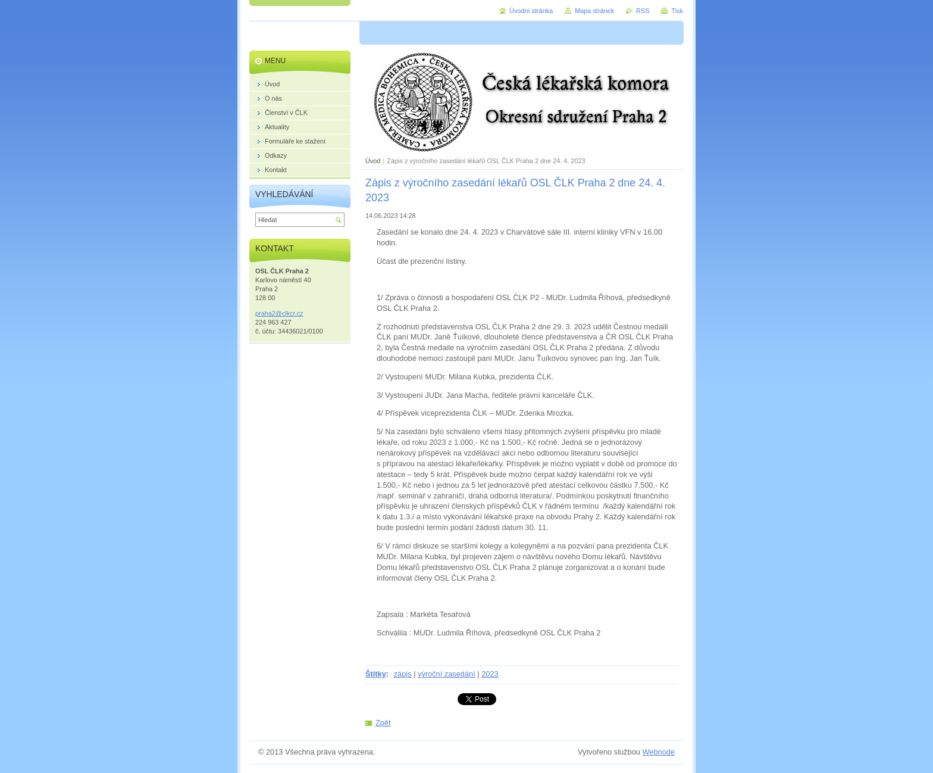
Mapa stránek (594, 10)
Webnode (658, 751)
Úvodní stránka (531, 10)
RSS (642, 10)
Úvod (372, 160)
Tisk (677, 10)
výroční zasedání (446, 673)
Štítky (375, 673)
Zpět (383, 722)
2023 (489, 673)
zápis (403, 673)
